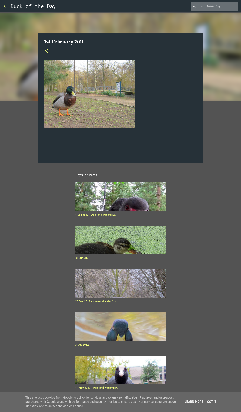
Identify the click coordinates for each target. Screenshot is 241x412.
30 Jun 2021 (82, 258)
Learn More (194, 401)
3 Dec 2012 (82, 344)
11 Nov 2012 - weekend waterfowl (96, 387)
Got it (211, 401)
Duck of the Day (33, 6)
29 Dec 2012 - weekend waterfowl (96, 301)
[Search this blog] (218, 6)
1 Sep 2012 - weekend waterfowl (95, 214)
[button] (46, 51)
